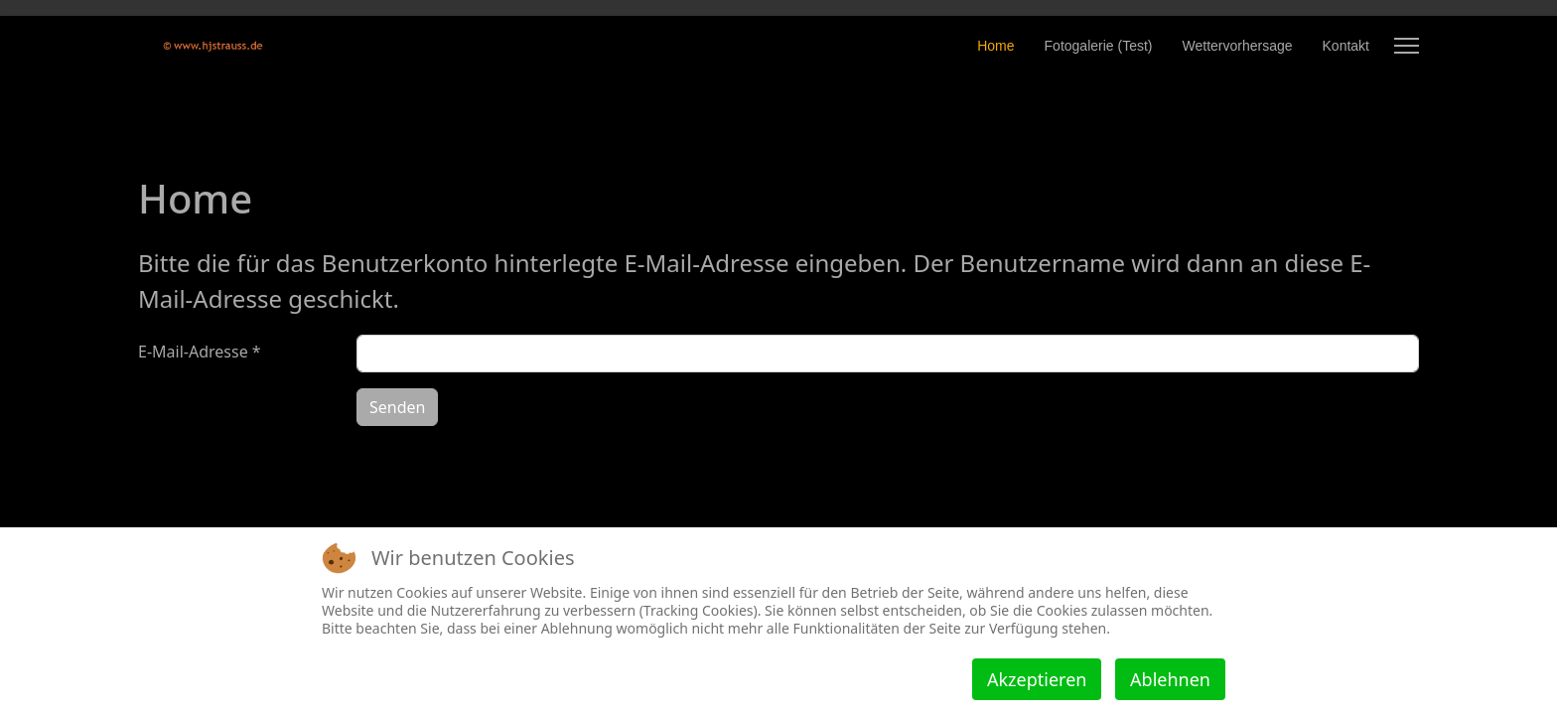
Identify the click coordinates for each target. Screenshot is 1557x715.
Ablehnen (1170, 679)
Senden (397, 407)
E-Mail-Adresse (199, 351)
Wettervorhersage (1238, 46)
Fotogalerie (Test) (1099, 46)
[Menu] (1406, 45)
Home (995, 46)
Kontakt (1346, 46)
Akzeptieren (1036, 679)
